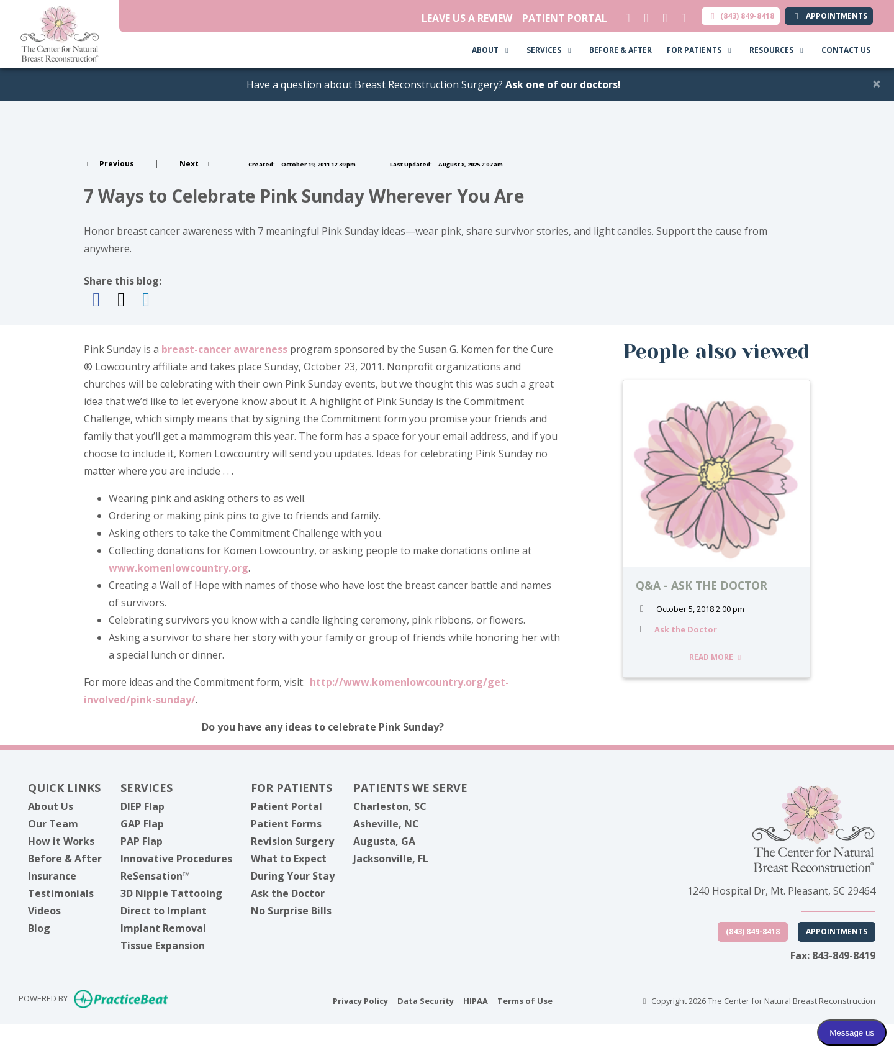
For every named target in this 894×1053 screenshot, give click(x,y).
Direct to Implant (163, 911)
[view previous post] (109, 163)
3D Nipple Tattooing (171, 893)
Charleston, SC (390, 806)
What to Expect (289, 858)
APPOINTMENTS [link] (828, 16)
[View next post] (196, 163)
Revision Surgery (292, 841)
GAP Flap (142, 824)
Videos (44, 911)
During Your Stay (293, 876)
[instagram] (680, 15)
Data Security (425, 1000)
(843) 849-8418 (741, 16)
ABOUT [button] (492, 50)
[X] (643, 15)
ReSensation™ (155, 876)
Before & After (65, 858)
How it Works (61, 841)
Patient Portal (286, 806)
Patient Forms (286, 824)
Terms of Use (525, 1000)
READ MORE (716, 657)
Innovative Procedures (176, 858)
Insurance (52, 876)
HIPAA (475, 1000)
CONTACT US (845, 50)
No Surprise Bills (291, 911)
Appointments (836, 931)
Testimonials (61, 893)
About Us (50, 806)
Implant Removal (163, 928)
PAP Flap (141, 841)
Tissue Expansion (162, 945)
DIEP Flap (142, 806)
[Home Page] (59, 33)
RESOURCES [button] (777, 50)
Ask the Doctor (685, 629)
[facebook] (662, 15)
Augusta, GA (384, 841)
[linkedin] (625, 15)
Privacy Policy (360, 1000)
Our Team (53, 824)
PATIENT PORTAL (564, 18)
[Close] (876, 83)
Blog (39, 928)
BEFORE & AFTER (620, 50)
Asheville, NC (386, 824)
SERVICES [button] (550, 50)
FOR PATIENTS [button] (700, 50)
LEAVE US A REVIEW (467, 18)
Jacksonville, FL (390, 858)
